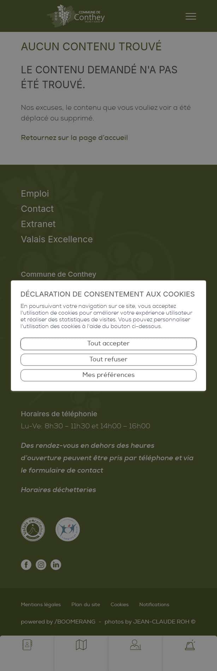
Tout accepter (108, 344)
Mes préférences (108, 375)
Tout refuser (108, 359)
